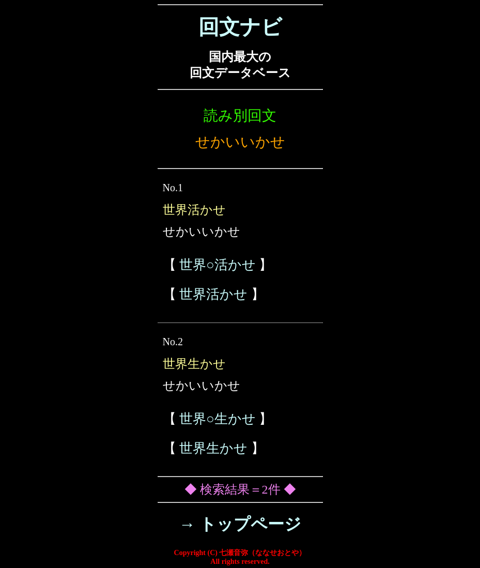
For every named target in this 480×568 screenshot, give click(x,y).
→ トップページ (240, 524)
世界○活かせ (217, 264)
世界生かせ (213, 448)
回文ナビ (240, 27)
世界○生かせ (217, 418)
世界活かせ (213, 294)
